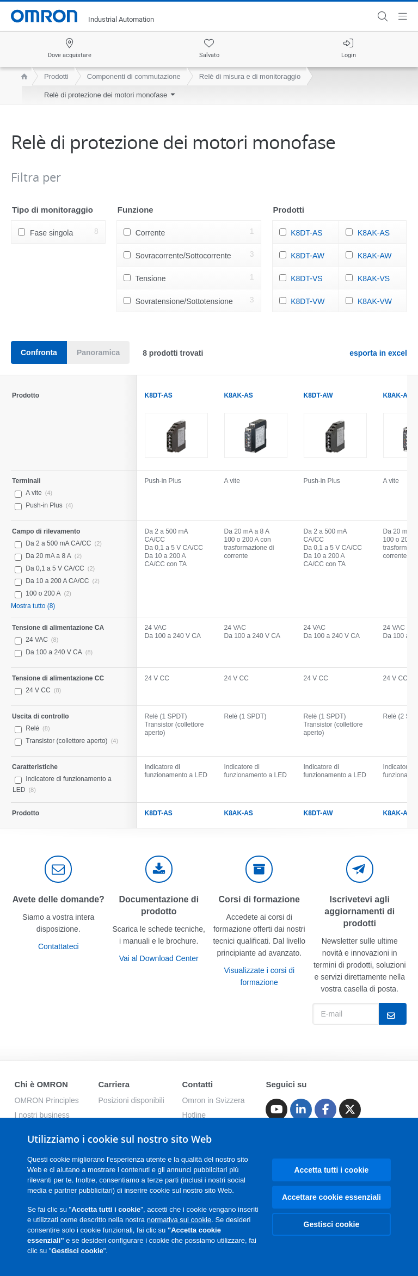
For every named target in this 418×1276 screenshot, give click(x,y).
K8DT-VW (307, 301)
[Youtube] (276, 1109)
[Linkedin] (301, 1109)
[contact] (58, 869)
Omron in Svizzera (213, 1100)
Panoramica (98, 352)
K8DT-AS (306, 232)
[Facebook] (325, 1109)
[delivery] (259, 869)
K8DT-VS (306, 278)
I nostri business (42, 1115)
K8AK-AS (374, 232)
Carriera (114, 1084)
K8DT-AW (307, 255)
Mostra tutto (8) (33, 606)
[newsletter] (359, 869)
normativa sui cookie (179, 1220)
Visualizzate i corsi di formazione (259, 976)
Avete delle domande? (58, 899)
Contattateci (58, 946)
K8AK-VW (375, 301)
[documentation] (159, 869)
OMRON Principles (47, 1100)
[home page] (21, 76)
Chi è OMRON (41, 1084)
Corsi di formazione (259, 899)
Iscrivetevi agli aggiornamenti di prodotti (359, 911)
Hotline (194, 1115)
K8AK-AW (375, 255)
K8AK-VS (374, 278)
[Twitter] (350, 1109)
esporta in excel (378, 353)
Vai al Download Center (159, 958)
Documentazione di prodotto (159, 905)
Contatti (197, 1084)
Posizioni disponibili (131, 1100)
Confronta (39, 352)
